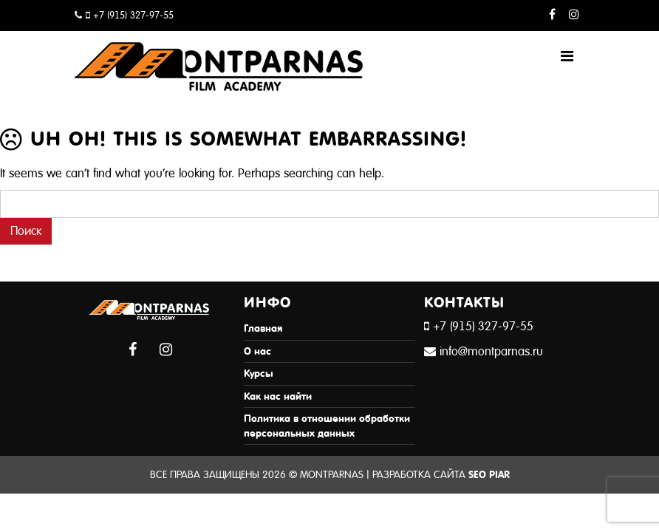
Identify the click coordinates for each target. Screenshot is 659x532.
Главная (263, 328)
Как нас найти (278, 396)
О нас (257, 351)
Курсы (258, 373)
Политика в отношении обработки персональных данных (327, 426)
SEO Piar (489, 474)
